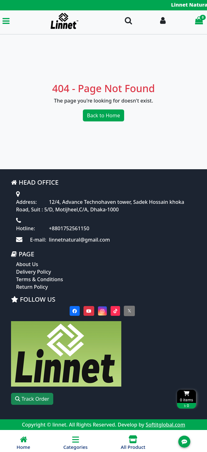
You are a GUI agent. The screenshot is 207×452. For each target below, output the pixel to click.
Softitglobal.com (165, 424)
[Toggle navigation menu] (6, 21)
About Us (27, 264)
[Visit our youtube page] (88, 311)
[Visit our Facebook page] (75, 311)
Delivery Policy (33, 271)
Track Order (32, 398)
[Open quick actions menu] (184, 442)
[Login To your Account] (163, 20)
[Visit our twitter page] (129, 311)
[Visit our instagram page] (102, 310)
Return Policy (32, 286)
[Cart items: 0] (198, 20)
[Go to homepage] (64, 21)
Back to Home (103, 115)
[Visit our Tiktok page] (115, 311)
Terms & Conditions (39, 279)
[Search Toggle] (128, 20)
